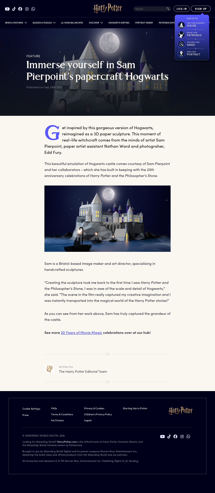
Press (25, 415)
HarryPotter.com (66, 441)
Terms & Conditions (62, 414)
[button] (15, 23)
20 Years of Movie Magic (81, 332)
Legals (88, 420)
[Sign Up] (201, 9)
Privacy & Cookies (94, 408)
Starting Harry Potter (135, 408)
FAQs (54, 408)
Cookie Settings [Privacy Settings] (31, 408)
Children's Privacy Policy (98, 414)
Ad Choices (57, 420)
